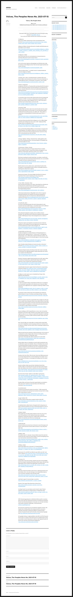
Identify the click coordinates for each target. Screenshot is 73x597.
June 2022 (54, 87)
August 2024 (55, 61)
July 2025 (54, 49)
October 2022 (55, 83)
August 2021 (54, 96)
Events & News (42, 7)
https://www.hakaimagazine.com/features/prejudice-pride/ (30, 67)
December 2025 (55, 47)
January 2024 (55, 68)
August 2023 (55, 72)
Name (7, 551)
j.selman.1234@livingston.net (24, 504)
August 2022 (55, 85)
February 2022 (55, 92)
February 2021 (55, 102)
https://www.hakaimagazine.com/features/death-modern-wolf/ (31, 81)
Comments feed (55, 128)
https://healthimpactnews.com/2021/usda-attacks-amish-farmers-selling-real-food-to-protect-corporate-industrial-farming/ (33, 199)
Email (7, 556)
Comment (8, 535)
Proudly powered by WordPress (14, 592)
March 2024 (54, 66)
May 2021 (54, 99)
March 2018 (54, 109)
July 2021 (54, 97)
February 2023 (55, 79)
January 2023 (55, 80)
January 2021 (55, 103)
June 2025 (54, 50)
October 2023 (55, 70)
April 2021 (54, 100)
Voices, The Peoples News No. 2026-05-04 (59, 28)
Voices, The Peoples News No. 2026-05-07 (59, 25)
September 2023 (55, 71)
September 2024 (55, 60)
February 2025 (55, 54)
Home (36, 7)
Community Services (61, 7)
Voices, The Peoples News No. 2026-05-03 (59, 29)
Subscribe (48, 7)
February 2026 (55, 45)
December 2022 (55, 81)
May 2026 (54, 41)
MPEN (8, 7)
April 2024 (54, 65)
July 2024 (54, 62)
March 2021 (54, 101)
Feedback (54, 7)
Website (8, 561)
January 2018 (55, 111)
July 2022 (54, 86)
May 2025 (54, 51)
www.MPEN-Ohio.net (35, 34)
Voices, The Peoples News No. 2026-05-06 (59, 26)
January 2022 (55, 93)
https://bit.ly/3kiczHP (27, 385)
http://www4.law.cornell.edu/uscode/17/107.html (30, 513)
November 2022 (55, 82)
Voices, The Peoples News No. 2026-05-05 (59, 27)
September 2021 (55, 95)
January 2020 (55, 108)
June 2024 (54, 63)
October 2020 (55, 107)
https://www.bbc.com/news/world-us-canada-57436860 (29, 480)
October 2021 (55, 94)
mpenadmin (8, 23)
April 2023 (54, 77)
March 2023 (54, 78)
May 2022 (54, 88)
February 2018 (55, 110)
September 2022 (55, 84)
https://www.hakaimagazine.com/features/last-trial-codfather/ (31, 190)
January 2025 (55, 55)
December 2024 (55, 56)
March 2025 (54, 53)
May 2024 (54, 64)
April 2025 (54, 52)
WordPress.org (55, 129)
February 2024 (55, 67)
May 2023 (54, 76)
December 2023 (55, 69)
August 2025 (55, 48)
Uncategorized (55, 118)
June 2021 (54, 98)
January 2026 (55, 46)
